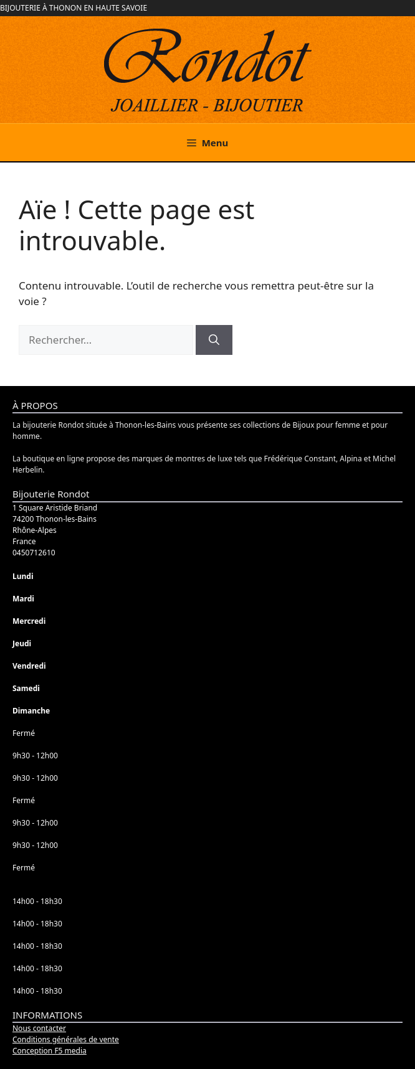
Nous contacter (39, 1028)
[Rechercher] (214, 340)
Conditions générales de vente (65, 1039)
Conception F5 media (49, 1050)
